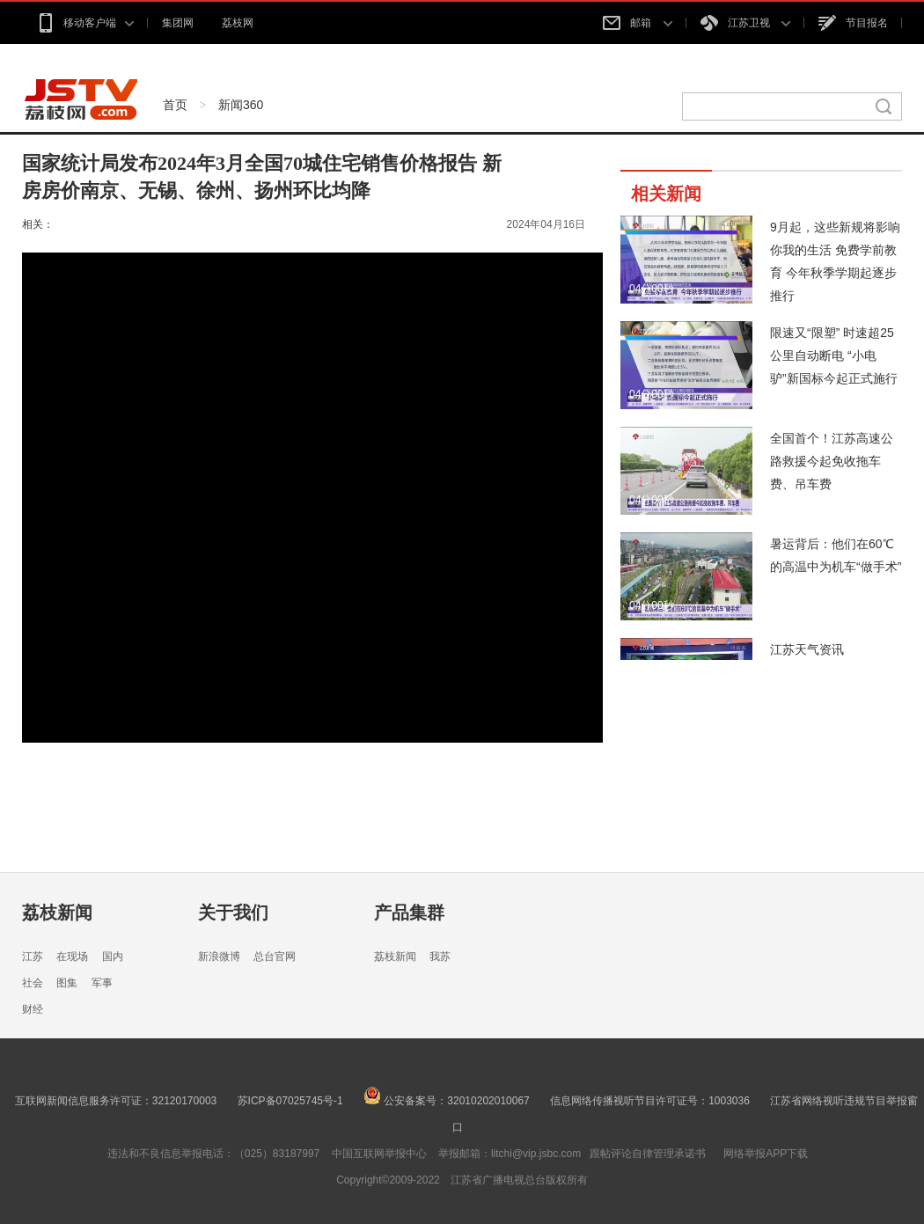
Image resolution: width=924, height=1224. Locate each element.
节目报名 (853, 23)
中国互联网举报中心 (379, 1153)
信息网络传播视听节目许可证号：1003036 (650, 1101)
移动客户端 (85, 23)
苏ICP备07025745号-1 (290, 1101)
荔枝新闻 (57, 912)
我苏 (440, 956)
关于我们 (233, 912)
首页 (175, 105)
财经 (32, 1009)
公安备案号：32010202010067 (446, 1101)
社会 (32, 983)
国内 (112, 956)
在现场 (72, 956)
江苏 (32, 956)
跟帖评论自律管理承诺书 (648, 1153)
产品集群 (409, 912)
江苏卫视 (745, 23)
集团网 (178, 23)
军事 (102, 983)
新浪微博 (219, 956)
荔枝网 (237, 23)
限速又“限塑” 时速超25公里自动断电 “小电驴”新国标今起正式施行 (834, 355)
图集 (66, 983)
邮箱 (637, 23)
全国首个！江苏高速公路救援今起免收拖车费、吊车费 (831, 461)
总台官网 (274, 956)
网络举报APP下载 (765, 1153)
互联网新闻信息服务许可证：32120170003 (115, 1101)
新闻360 (240, 105)
